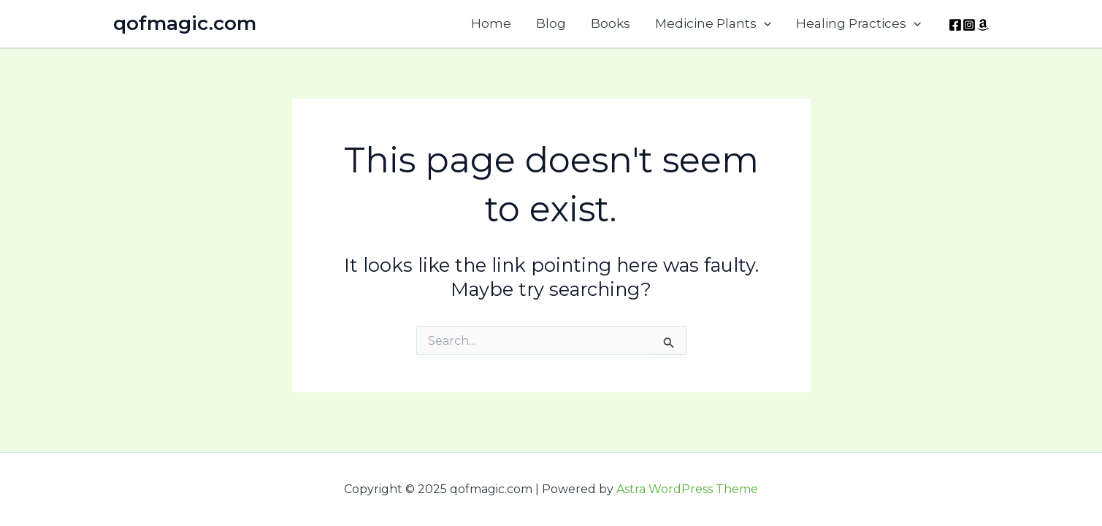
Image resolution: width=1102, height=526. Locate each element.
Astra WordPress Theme (687, 489)
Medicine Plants (713, 24)
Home (491, 23)
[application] (764, 24)
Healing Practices (858, 24)
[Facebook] (955, 24)
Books (610, 23)
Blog (551, 23)
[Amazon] (983, 24)
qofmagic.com (184, 23)
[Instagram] (969, 24)
